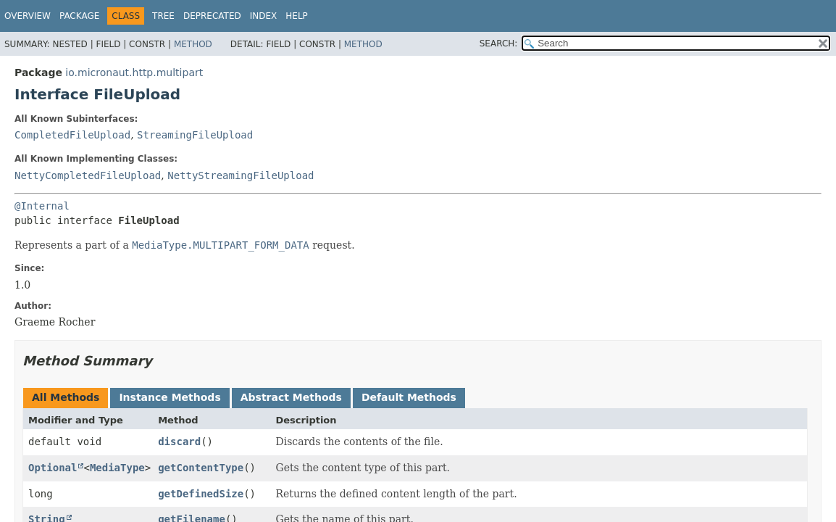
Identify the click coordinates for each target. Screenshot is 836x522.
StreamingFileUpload (195, 135)
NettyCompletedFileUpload (87, 175)
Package (79, 16)
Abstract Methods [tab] (291, 397)
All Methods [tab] (65, 397)
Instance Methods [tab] (169, 397)
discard (179, 441)
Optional (52, 467)
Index (263, 16)
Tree (163, 16)
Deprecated (212, 16)
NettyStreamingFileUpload (240, 175)
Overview (27, 16)
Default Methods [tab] (408, 397)
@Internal (42, 206)
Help (296, 16)
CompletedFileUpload (72, 135)
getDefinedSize (200, 494)
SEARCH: (499, 43)
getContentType (200, 467)
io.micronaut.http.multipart (134, 72)
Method (193, 44)
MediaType (117, 467)
